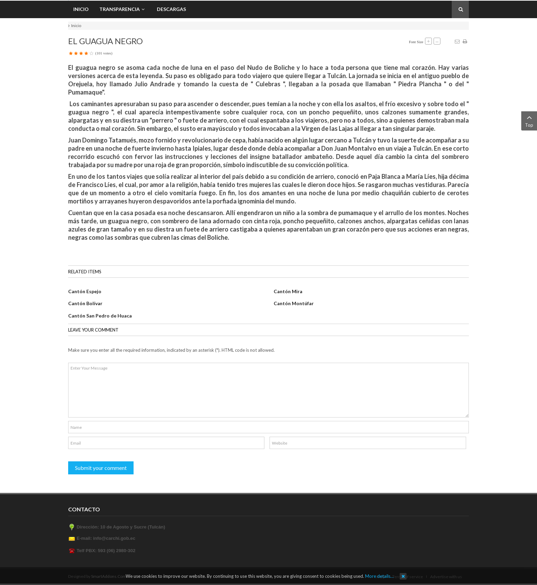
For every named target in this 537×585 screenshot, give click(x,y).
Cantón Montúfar (294, 303)
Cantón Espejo (84, 291)
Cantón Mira (288, 291)
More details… (379, 576)
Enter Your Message (268, 390)
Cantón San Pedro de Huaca (100, 316)
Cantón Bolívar (85, 303)
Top (529, 120)
